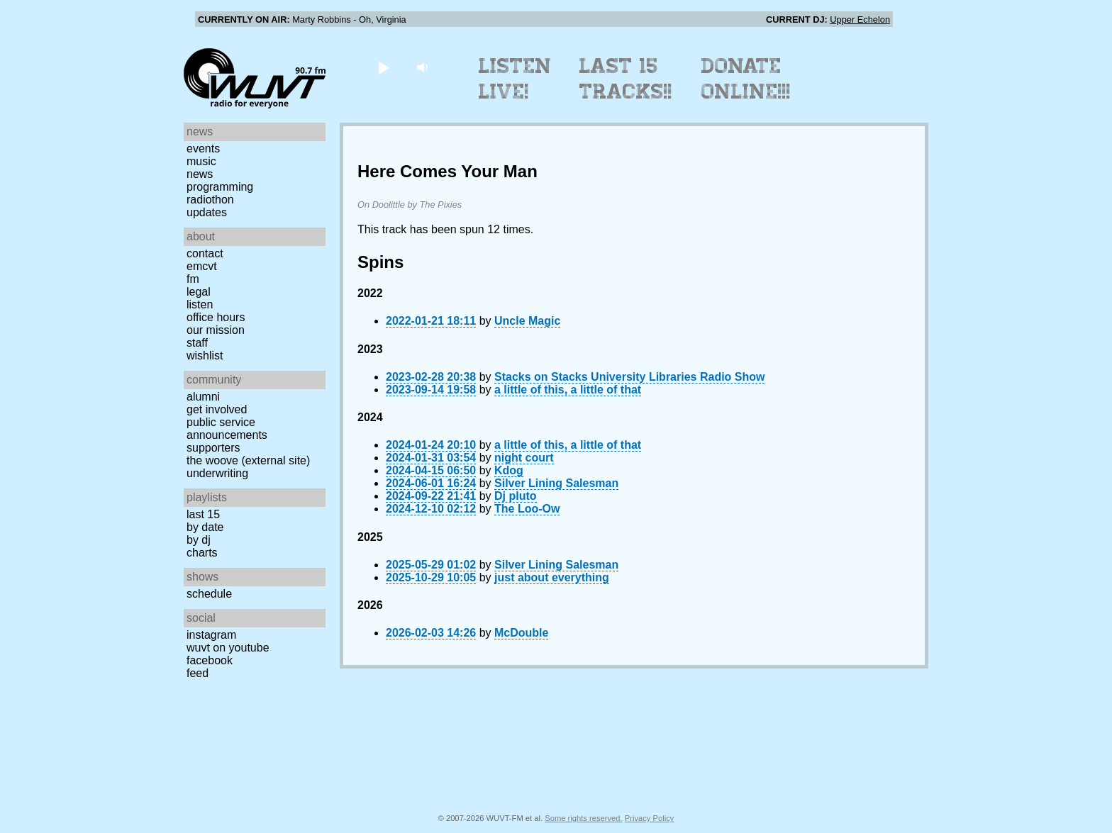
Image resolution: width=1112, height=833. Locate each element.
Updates (207, 212)
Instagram (211, 635)
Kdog (508, 470)
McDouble (521, 633)
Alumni (203, 397)
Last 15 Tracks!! (625, 78)
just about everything (551, 577)
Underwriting (217, 473)
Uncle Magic (527, 321)
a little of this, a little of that (567, 390)
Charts (202, 553)
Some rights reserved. (583, 818)
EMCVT (202, 266)
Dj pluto (515, 496)
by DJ (199, 540)
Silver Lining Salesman (556, 483)
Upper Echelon (860, 19)
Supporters (213, 448)
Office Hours (216, 317)
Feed (197, 673)
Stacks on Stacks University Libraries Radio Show (629, 377)
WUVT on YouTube (228, 648)
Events (203, 148)
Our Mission (216, 330)
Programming (220, 187)
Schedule (209, 594)
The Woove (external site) (248, 460)
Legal (199, 292)
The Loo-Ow (527, 509)
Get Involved (217, 409)
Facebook (210, 660)
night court (524, 458)
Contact (205, 253)
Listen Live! (515, 78)
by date (205, 527)
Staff (197, 343)
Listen (200, 304)
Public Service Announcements (227, 428)
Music (201, 161)
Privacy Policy (649, 818)
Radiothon (210, 200)
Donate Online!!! (746, 78)
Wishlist (205, 356)
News (200, 174)
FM (193, 279)
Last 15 (203, 514)
